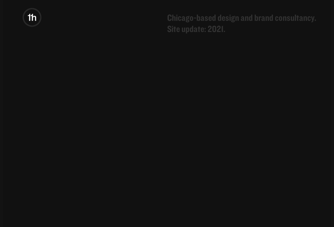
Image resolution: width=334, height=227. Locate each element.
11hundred (18, 15)
